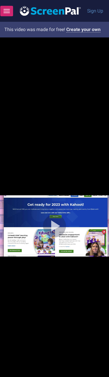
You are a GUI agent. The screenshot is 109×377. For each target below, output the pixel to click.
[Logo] (50, 10)
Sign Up (95, 11)
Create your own (83, 29)
